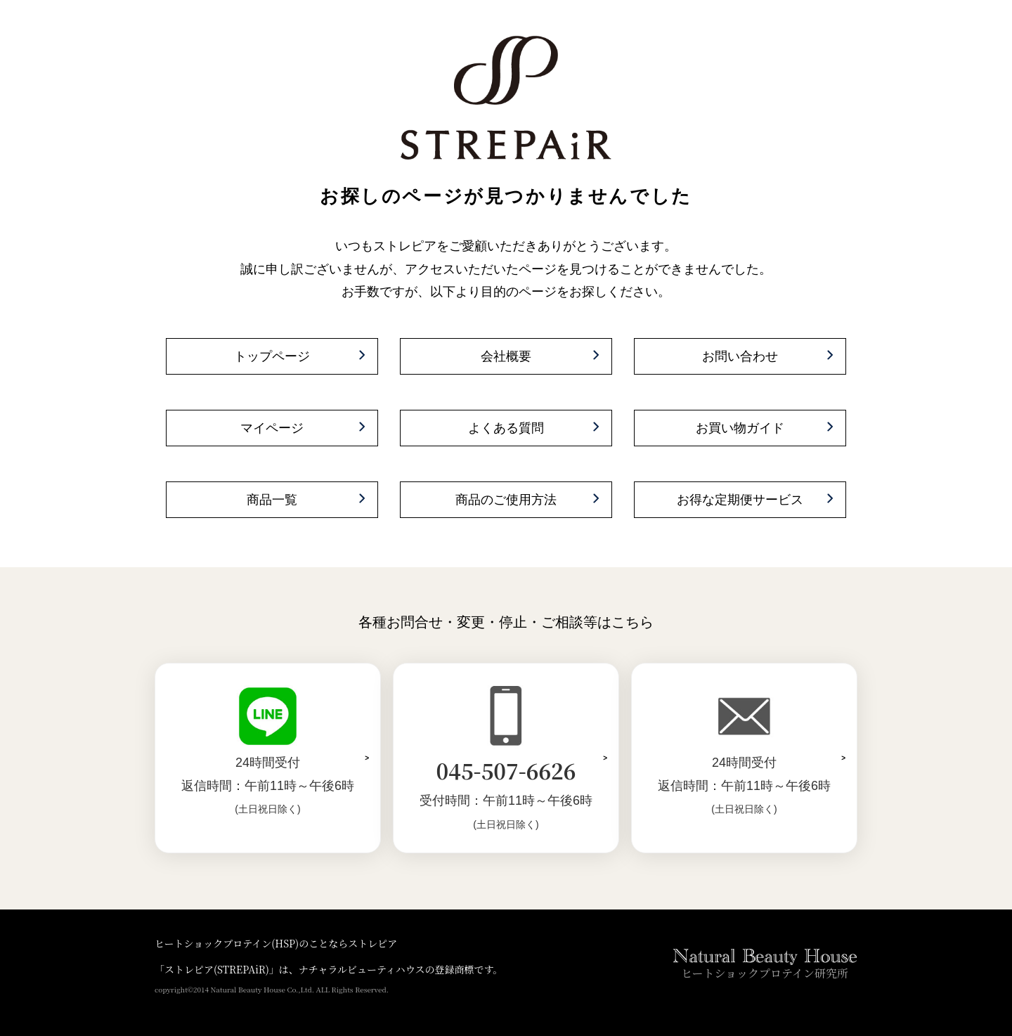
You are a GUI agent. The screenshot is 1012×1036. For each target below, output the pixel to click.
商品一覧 (272, 500)
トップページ (272, 356)
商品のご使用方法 (506, 500)
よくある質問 (506, 428)
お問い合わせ (740, 356)
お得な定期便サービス (740, 500)
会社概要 (506, 356)
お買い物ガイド (740, 428)
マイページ (272, 428)
